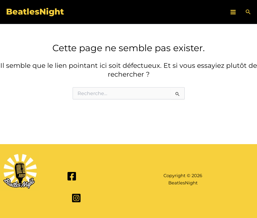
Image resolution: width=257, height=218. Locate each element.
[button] (248, 12)
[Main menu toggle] (233, 12)
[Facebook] (72, 176)
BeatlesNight (35, 12)
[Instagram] (76, 198)
